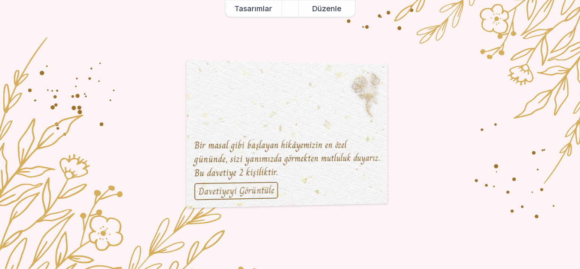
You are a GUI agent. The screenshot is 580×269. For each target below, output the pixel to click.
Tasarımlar (253, 8)
